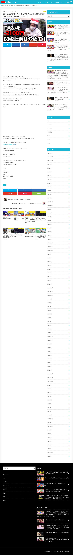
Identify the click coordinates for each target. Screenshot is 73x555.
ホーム (39, 2)
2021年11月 (50, 336)
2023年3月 (50, 276)
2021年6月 (50, 355)
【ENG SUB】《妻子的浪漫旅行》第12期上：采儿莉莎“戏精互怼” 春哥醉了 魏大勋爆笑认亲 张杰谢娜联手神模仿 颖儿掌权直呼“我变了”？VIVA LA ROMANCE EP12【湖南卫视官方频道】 (57, 74)
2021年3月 (50, 366)
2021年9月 (50, 344)
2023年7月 (50, 261)
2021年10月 (50, 340)
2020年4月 (50, 403)
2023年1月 (50, 284)
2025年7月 (50, 172)
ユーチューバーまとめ (56, 551)
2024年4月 (50, 228)
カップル (46, 2)
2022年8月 (50, 302)
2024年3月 (50, 231)
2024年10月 (50, 205)
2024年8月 (50, 213)
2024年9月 (50, 209)
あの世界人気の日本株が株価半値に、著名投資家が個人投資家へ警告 (57, 27)
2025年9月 (50, 164)
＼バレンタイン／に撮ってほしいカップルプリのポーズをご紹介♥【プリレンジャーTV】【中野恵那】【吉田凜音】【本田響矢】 (57, 91)
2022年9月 (50, 299)
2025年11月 (50, 157)
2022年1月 (50, 329)
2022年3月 (50, 321)
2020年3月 (50, 407)
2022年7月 (50, 306)
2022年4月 (50, 317)
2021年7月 (50, 351)
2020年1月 (50, 415)
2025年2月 (50, 190)
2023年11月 (50, 246)
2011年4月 (50, 456)
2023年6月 (50, 265)
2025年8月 (50, 168)
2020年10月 (50, 381)
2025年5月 (50, 179)
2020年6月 (50, 396)
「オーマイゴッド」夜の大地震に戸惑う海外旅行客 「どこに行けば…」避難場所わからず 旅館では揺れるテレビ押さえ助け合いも (57, 57)
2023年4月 (50, 273)
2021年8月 (50, 347)
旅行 (61, 2)
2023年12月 (50, 243)
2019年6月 (50, 433)
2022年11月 (50, 291)
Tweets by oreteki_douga (9, 144)
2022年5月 (50, 314)
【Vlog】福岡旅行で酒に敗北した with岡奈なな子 (57, 99)
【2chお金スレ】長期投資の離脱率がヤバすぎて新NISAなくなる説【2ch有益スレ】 (57, 48)
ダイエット (52, 2)
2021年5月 (50, 359)
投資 (68, 2)
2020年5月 (50, 400)
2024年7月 (50, 216)
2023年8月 (50, 258)
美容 (65, 2)
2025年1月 (50, 194)
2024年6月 (50, 220)
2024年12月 (50, 198)
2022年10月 (50, 295)
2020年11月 (50, 377)
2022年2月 (50, 325)
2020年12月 (50, 374)
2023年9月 (50, 254)
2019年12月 (50, 418)
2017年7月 (50, 448)
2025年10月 (50, 160)
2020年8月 (50, 388)
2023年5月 (50, 269)
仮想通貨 (57, 2)
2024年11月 (50, 201)
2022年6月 (50, 310)
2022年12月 (50, 287)
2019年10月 (50, 426)
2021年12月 (50, 332)
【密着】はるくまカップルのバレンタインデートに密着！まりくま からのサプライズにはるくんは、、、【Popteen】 (57, 108)
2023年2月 (50, 280)
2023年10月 (50, 250)
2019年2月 (50, 441)
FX (42, 2)
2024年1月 (50, 239)
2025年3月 (50, 186)
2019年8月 (50, 430)
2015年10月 (50, 452)
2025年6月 (50, 175)
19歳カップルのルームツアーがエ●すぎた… (57, 83)
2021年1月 (50, 370)
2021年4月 (50, 362)
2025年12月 (50, 153)
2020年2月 (50, 411)
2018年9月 (50, 445)
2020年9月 (50, 385)
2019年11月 (50, 422)
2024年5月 (50, 224)
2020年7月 (50, 392)
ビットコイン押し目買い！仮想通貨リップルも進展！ (57, 33)
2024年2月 (50, 235)
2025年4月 (50, 183)
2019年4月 (50, 437)
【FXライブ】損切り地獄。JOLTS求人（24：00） (57, 40)
